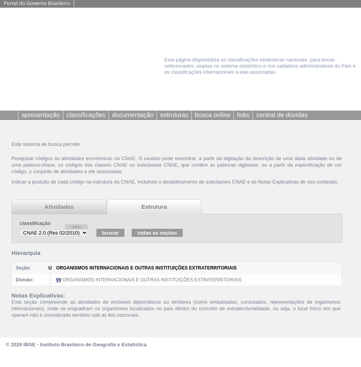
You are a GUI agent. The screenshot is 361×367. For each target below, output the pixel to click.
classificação (35, 223)
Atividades (59, 206)
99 (58, 280)
